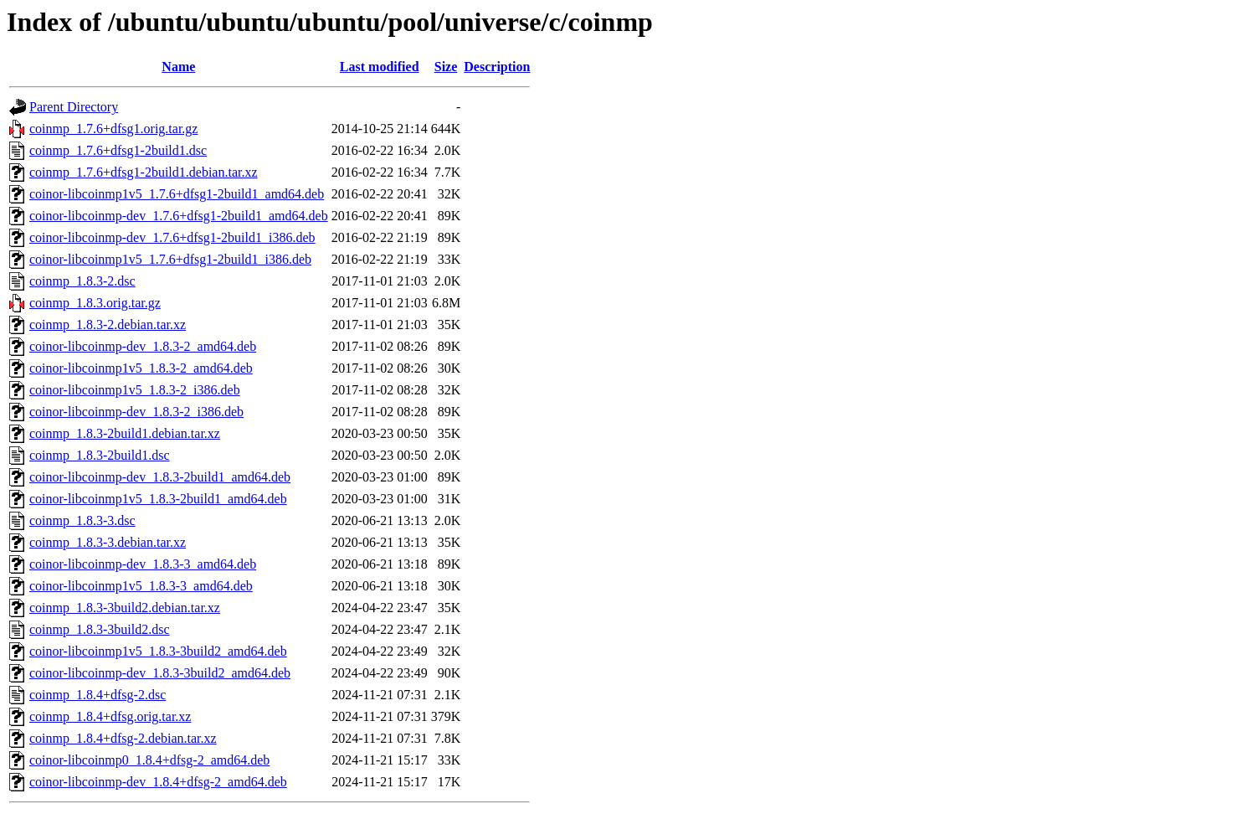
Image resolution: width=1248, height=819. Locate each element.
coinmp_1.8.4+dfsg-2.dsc (97, 695)
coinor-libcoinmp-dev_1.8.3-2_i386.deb (136, 411)
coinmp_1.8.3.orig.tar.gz (95, 303)
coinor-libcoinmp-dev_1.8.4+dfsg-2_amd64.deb (158, 782)
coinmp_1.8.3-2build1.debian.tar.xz (124, 433)
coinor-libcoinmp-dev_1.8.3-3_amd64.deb (142, 564)
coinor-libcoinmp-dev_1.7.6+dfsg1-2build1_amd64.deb (178, 216)
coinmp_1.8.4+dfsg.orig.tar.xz (110, 716)
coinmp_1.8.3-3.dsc (82, 520)
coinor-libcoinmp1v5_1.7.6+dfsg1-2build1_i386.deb (170, 259)
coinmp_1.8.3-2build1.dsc (99, 455)
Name (178, 66)
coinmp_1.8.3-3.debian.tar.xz (107, 542)
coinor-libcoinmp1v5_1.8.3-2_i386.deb (134, 390)
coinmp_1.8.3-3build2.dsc (99, 629)
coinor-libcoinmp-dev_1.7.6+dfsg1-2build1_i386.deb (172, 237)
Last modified (379, 66)
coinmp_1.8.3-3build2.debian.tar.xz (124, 607)
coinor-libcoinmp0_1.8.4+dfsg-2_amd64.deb (149, 760)
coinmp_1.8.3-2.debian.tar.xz (107, 324)
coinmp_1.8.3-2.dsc (82, 281)
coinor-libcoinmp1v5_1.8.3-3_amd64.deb (141, 586)
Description (497, 66)
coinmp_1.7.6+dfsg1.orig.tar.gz (113, 128)
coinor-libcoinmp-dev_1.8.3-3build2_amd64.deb (159, 673)
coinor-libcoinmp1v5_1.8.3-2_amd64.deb (141, 368)
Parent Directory (73, 107)
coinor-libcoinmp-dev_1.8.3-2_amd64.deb (142, 346)
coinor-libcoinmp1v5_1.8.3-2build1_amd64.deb (158, 499)
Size (446, 66)
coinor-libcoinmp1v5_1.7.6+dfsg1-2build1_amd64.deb (176, 194)
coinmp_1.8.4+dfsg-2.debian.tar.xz (123, 738)
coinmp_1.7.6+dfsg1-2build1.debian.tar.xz (143, 172)
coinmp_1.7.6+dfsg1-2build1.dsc (118, 150)
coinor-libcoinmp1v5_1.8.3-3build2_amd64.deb (158, 651)
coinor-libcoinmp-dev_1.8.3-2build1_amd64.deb (159, 477)
